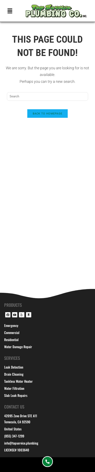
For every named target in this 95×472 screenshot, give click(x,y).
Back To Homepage (47, 113)
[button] (10, 10)
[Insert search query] (47, 96)
